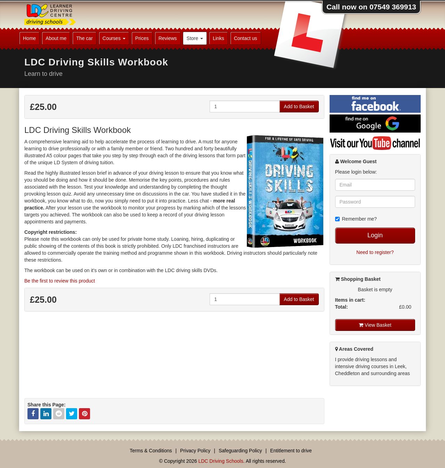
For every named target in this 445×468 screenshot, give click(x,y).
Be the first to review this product (59, 281)
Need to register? (375, 252)
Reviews (168, 38)
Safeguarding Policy (240, 450)
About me (56, 38)
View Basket (375, 325)
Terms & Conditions (151, 450)
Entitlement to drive (291, 450)
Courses (114, 38)
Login (375, 235)
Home (29, 38)
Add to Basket (299, 106)
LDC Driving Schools (220, 461)
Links (218, 38)
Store (195, 38)
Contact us (245, 38)
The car (84, 38)
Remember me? (356, 219)
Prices (142, 38)
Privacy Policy (195, 450)
